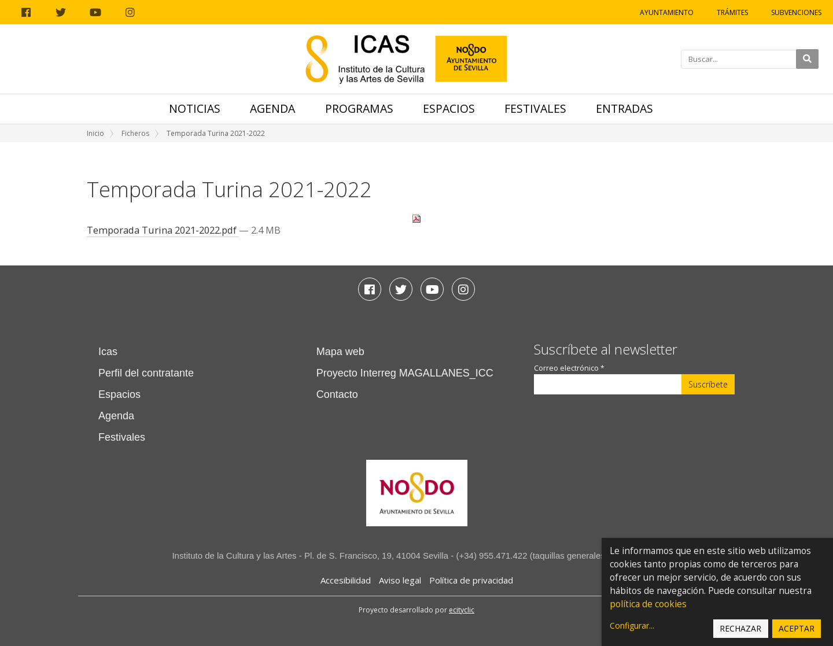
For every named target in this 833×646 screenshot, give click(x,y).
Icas (107, 351)
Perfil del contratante (146, 373)
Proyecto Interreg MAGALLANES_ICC (404, 373)
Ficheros (135, 133)
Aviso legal (400, 580)
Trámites (732, 12)
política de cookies (648, 604)
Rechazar (740, 628)
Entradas (624, 108)
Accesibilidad (345, 580)
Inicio (95, 133)
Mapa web (340, 351)
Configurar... (632, 625)
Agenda (272, 108)
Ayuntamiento (667, 12)
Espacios (449, 108)
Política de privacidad (471, 580)
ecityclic (461, 610)
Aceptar (796, 628)
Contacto (337, 394)
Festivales (535, 108)
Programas (359, 108)
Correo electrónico (569, 368)
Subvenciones (796, 12)
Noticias (194, 108)
